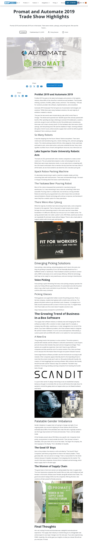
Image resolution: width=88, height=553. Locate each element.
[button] (17, 3)
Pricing (54, 3)
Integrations (45, 3)
